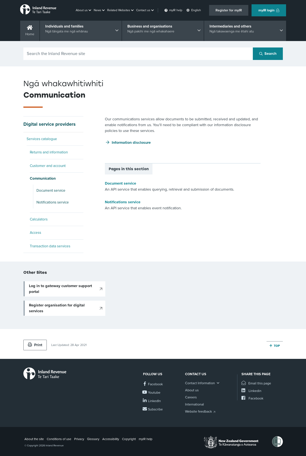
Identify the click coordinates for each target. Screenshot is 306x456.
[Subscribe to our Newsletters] (153, 409)
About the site (34, 439)
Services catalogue (42, 139)
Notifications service (52, 202)
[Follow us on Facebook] (153, 384)
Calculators (39, 219)
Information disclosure (131, 142)
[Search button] (268, 53)
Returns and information (49, 152)
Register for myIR (229, 10)
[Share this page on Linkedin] (251, 391)
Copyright (129, 439)
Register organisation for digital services (57, 308)
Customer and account (48, 166)
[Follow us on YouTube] (151, 392)
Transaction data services (50, 246)
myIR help (145, 439)
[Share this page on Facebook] (252, 398)
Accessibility (110, 439)
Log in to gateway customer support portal (60, 288)
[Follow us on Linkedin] (152, 401)
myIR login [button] (268, 10)
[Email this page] (256, 383)
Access (35, 232)
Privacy (79, 439)
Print (35, 345)
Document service (50, 190)
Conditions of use (59, 439)
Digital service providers (49, 124)
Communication (43, 178)
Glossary (93, 439)
